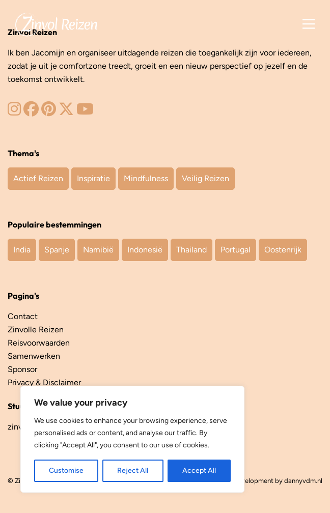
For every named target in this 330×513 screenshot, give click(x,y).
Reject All (132, 470)
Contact (23, 316)
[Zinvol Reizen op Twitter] (66, 112)
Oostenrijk (282, 249)
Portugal (236, 249)
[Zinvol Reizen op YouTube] (85, 112)
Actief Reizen (38, 178)
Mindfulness (146, 178)
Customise (66, 470)
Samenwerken (34, 356)
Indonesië (144, 249)
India (22, 249)
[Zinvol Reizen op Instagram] (14, 112)
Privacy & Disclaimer (44, 382)
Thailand (191, 249)
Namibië (98, 249)
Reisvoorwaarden (39, 343)
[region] (132, 439)
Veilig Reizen (205, 178)
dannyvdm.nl (303, 480)
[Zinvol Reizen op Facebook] (31, 112)
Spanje (56, 249)
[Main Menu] (308, 24)
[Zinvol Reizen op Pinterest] (48, 112)
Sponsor (22, 369)
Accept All (199, 470)
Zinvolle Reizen (36, 329)
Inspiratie (93, 178)
